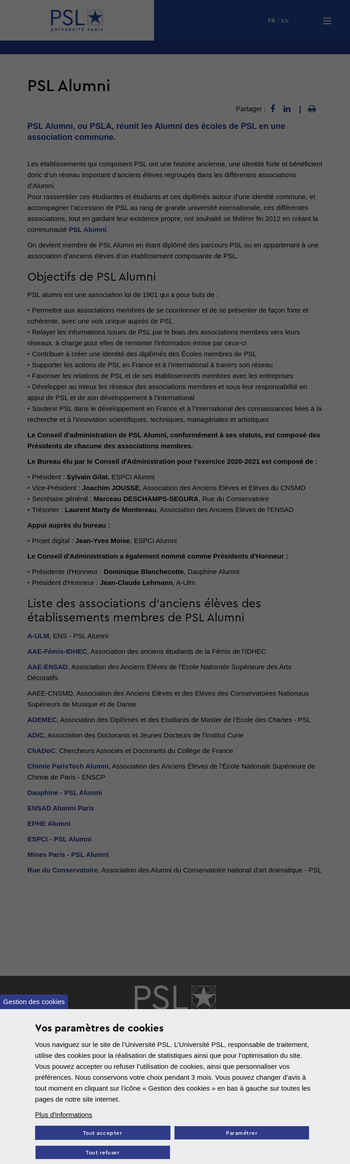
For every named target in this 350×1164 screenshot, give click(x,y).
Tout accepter (103, 1133)
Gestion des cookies (34, 1001)
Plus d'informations (64, 1114)
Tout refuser (102, 1153)
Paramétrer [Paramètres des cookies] (242, 1133)
